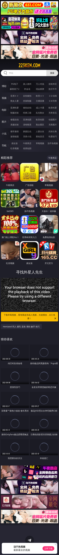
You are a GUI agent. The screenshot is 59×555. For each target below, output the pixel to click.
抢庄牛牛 (53, 89)
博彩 (4, 86)
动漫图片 (53, 119)
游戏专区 (53, 84)
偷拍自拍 (27, 107)
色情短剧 (27, 148)
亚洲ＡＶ (14, 95)
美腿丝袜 (14, 124)
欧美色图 (40, 119)
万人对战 (40, 84)
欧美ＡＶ (40, 95)
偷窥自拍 (14, 119)
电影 (4, 109)
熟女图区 (40, 124)
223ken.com (29, 65)
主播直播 (40, 100)
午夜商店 (27, 143)
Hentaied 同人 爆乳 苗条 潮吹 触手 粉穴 (21, 326)
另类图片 (53, 124)
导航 (4, 145)
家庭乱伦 (27, 131)
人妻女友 (40, 131)
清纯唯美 (27, 124)
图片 (4, 121)
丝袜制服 (27, 100)
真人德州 (27, 84)
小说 (4, 133)
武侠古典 (53, 131)
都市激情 (14, 131)
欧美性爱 (53, 107)
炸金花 (27, 89)
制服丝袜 (14, 112)
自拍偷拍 (27, 95)
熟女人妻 (14, 100)
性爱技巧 (53, 136)
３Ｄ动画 (53, 95)
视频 (4, 98)
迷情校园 (14, 136)
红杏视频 (14, 148)
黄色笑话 (40, 136)
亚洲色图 (27, 119)
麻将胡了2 (14, 89)
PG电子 (14, 84)
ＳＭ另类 (53, 100)
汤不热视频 (53, 143)
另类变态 (53, 112)
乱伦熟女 (40, 112)
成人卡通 (40, 107)
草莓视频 (40, 143)
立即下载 (48, 548)
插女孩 (14, 143)
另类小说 (27, 136)
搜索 (52, 73)
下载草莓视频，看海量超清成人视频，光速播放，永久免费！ (30, 316)
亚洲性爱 (14, 107)
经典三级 (27, 112)
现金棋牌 (40, 89)
